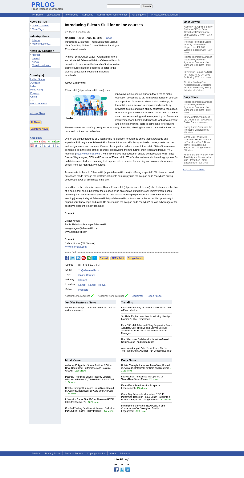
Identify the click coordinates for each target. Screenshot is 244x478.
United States (37, 79)
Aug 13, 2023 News (194, 169)
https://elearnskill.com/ (88, 153)
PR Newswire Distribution (164, 14)
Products (83, 289)
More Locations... (41, 65)
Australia (35, 82)
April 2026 (36, 138)
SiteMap (36, 453)
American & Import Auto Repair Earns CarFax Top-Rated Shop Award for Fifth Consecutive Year (146, 349)
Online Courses (40, 25)
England (34, 93)
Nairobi (36, 54)
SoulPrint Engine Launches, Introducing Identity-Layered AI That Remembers (145, 317)
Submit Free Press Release (112, 14)
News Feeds (71, 14)
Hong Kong (36, 89)
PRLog (108, 38)
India (33, 86)
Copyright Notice (96, 453)
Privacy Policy (53, 453)
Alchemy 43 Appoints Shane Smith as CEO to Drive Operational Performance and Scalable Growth (88, 368)
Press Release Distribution (47, 7)
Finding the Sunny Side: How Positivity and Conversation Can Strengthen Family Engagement (143, 408)
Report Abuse (154, 295)
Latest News (53, 14)
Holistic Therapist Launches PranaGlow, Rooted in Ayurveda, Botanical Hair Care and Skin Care (89, 389)
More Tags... (39, 29)
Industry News (37, 113)
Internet (36, 40)
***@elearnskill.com (76, 246)
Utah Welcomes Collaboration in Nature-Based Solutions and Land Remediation (145, 340)
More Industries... (41, 43)
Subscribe (87, 14)
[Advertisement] (150, 64)
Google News (135, 258)
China (33, 96)
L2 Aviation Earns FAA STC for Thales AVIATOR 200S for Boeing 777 (198, 75)
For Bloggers (139, 14)
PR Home (37, 14)
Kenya (35, 61)
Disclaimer (137, 295)
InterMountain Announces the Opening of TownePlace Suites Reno (142, 378)
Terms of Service (74, 453)
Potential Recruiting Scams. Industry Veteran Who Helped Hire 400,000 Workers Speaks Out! (89, 378)
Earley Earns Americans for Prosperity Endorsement (198, 128)
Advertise (125, 453)
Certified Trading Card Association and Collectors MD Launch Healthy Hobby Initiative (90, 409)
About (112, 453)
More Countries (38, 103)
